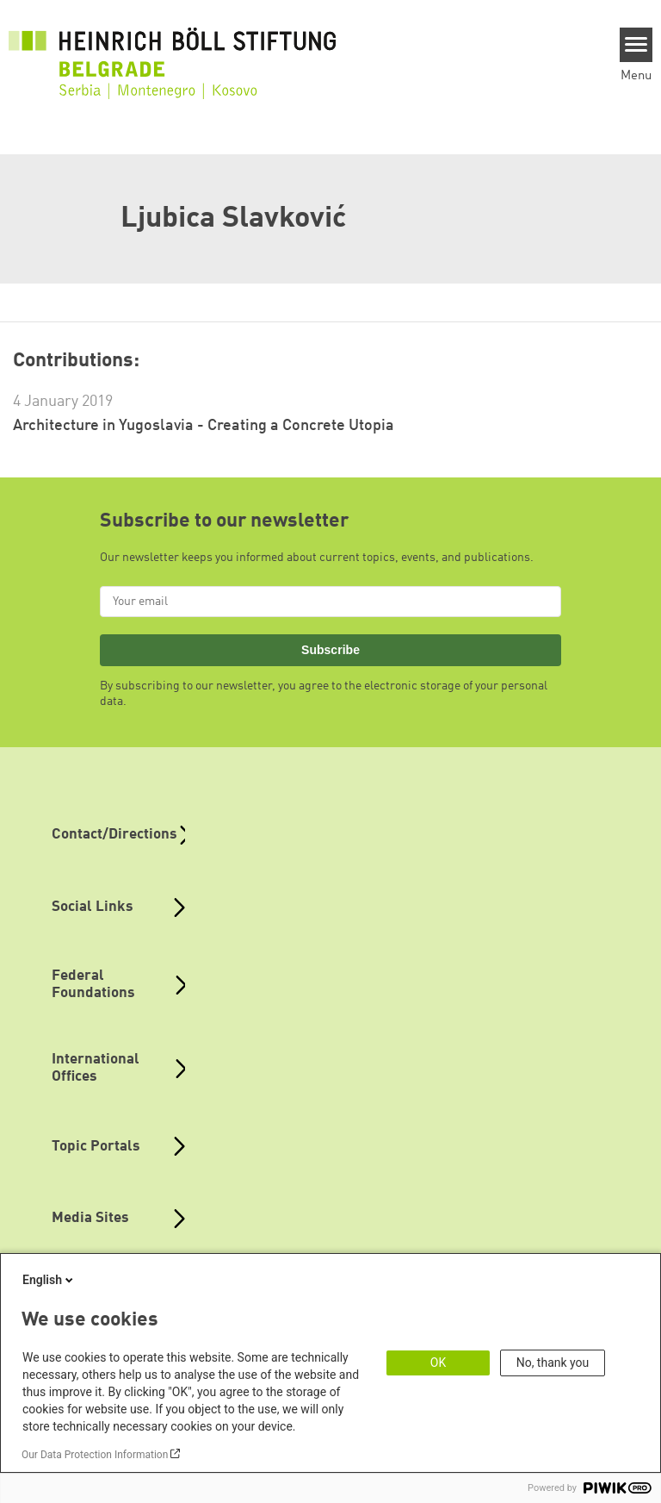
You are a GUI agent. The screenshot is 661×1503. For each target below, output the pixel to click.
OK (438, 1362)
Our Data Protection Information (95, 1455)
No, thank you (553, 1362)
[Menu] (636, 45)
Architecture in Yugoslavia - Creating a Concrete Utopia (203, 425)
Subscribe (330, 650)
